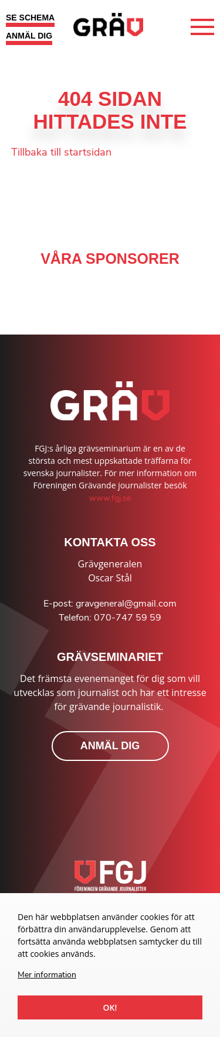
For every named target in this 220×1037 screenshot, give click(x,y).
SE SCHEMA (30, 17)
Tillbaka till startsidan (61, 152)
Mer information (47, 974)
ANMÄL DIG (29, 35)
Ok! (110, 1007)
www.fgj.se (110, 498)
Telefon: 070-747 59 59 (110, 617)
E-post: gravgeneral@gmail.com (110, 603)
